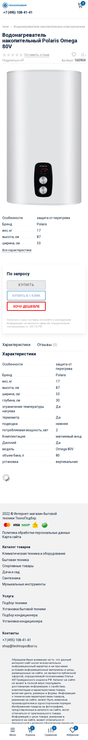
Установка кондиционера (22, 621)
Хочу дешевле (26, 306)
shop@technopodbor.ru (19, 646)
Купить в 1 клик (26, 295)
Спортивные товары (18, 566)
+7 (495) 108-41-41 (16, 640)
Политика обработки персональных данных (36, 533)
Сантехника (11, 578)
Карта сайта (11, 537)
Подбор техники (14, 603)
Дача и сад (11, 572)
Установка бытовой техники (24, 609)
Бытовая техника (15, 560)
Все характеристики (16, 250)
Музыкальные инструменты (24, 584)
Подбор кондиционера (20, 615)
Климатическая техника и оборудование (33, 553)
